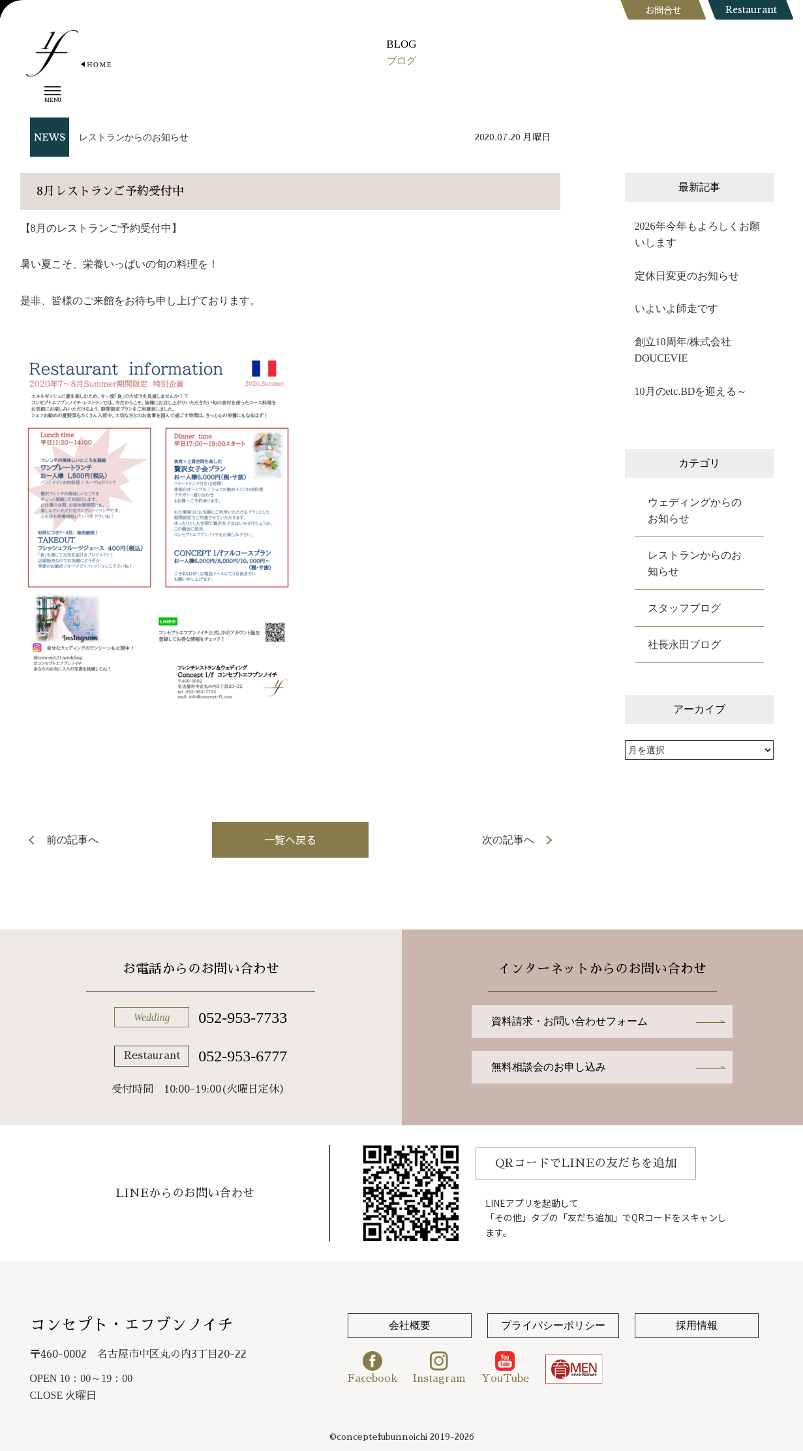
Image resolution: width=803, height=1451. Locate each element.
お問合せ (663, 9)
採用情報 (697, 1325)
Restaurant (751, 10)
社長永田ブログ (684, 644)
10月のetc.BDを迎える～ (691, 391)
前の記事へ (72, 839)
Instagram (439, 1367)
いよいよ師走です (682, 308)
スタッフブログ (684, 608)
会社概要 (410, 1325)
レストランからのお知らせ (134, 137)
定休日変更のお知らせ (687, 275)
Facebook (372, 1367)
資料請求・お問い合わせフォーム (569, 1021)
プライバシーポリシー (553, 1325)
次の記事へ (508, 839)
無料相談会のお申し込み (548, 1066)
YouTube (505, 1367)
